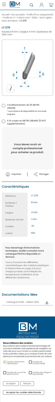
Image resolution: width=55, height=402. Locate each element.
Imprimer (13, 174)
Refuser (27, 383)
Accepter (11, 383)
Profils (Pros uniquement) (40, 14)
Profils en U (9, 17)
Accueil (5, 14)
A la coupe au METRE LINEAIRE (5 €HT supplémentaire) (26, 122)
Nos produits (18, 14)
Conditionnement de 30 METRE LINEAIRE (26, 109)
